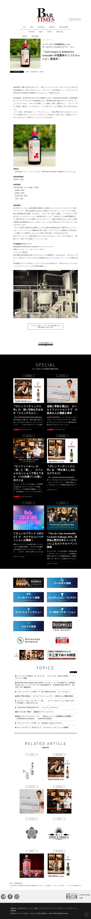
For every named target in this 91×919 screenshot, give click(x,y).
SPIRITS (52, 27)
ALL (24, 27)
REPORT (32, 32)
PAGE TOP (86, 914)
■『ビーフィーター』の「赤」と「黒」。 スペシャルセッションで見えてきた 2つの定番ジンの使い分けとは (45, 702)
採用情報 (13, 910)
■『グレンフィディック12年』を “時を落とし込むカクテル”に (39, 723)
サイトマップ (44, 908)
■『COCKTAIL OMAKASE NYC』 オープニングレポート (37, 707)
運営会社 (13, 908)
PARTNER (35, 36)
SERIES (24, 36)
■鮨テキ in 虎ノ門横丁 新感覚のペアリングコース (34, 712)
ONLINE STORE (85, 895)
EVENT (49, 32)
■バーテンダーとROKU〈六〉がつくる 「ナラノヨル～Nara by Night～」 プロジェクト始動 (45, 677)
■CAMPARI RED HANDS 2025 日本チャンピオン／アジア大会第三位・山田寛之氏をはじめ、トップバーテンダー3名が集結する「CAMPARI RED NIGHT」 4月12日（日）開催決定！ (45, 685)
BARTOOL (59, 32)
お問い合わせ (22, 908)
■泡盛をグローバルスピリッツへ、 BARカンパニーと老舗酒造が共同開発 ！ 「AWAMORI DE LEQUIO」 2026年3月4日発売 (45, 717)
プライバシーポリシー (57, 908)
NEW (41, 32)
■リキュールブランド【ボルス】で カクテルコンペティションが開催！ (42, 727)
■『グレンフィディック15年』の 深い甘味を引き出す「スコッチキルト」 (43, 692)
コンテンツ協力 (33, 908)
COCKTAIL (41, 27)
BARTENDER (63, 27)
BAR (31, 27)
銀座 (81, 898)
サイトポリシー (71, 908)
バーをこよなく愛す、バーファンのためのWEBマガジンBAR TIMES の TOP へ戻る (45, 326)
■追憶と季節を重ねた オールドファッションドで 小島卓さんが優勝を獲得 (44, 696)
